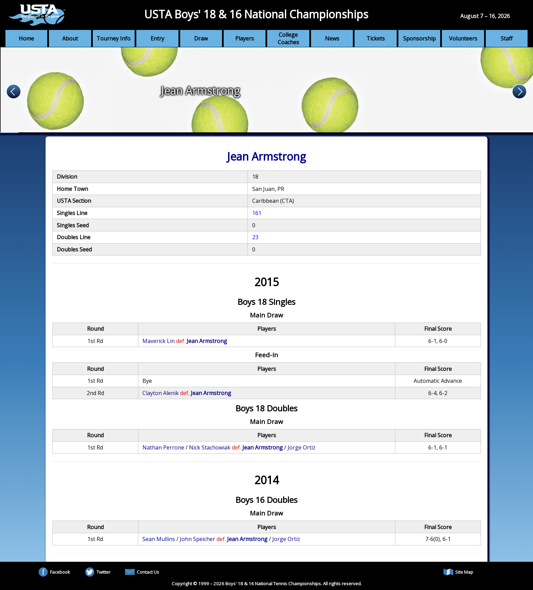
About (70, 38)
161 (256, 213)
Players (244, 38)
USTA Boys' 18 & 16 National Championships (256, 14)
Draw (201, 38)
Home (26, 38)
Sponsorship (419, 38)
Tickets (375, 38)
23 (255, 237)
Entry (157, 38)
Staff (507, 38)
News (332, 38)
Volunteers (463, 38)
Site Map (458, 572)
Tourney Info (114, 38)
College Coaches (288, 38)
